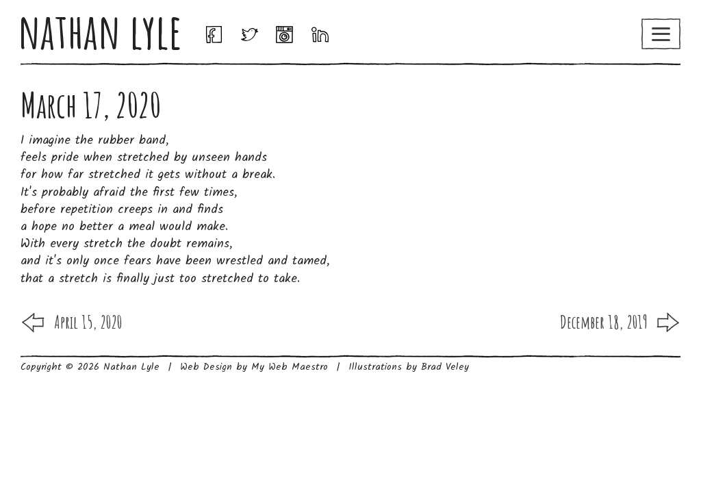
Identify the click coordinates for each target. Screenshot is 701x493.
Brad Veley (445, 367)
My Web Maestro (289, 367)
